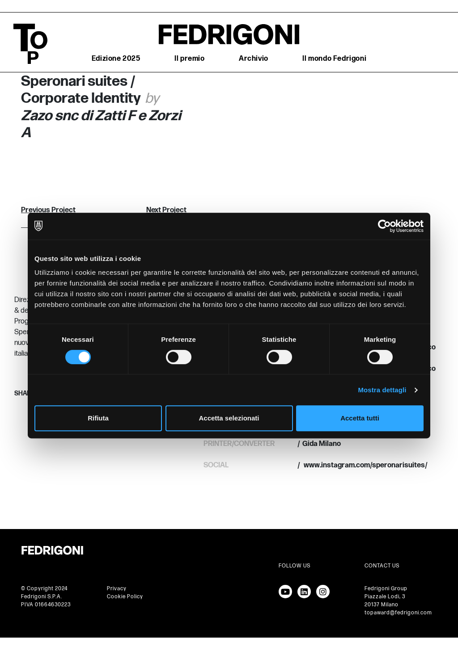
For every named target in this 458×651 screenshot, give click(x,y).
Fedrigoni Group (386, 588)
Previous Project (48, 210)
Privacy (117, 588)
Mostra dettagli (382, 390)
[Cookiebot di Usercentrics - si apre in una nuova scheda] (384, 226)
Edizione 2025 (116, 59)
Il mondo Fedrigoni (334, 59)
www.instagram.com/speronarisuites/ (365, 465)
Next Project (166, 210)
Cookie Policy (125, 596)
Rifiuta (98, 418)
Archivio (253, 59)
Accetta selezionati (229, 418)
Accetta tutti (359, 418)
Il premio (189, 59)
